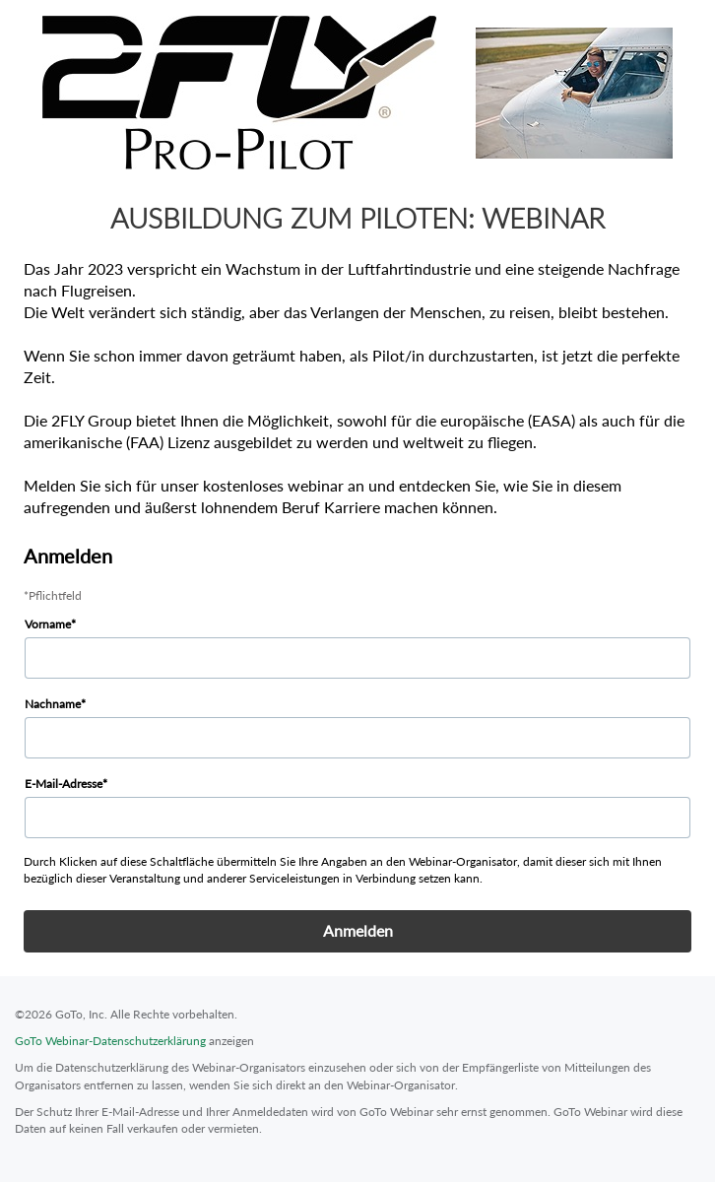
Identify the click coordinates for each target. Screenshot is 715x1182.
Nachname (53, 703)
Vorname (48, 624)
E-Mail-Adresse (63, 783)
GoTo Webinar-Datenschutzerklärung (110, 1040)
